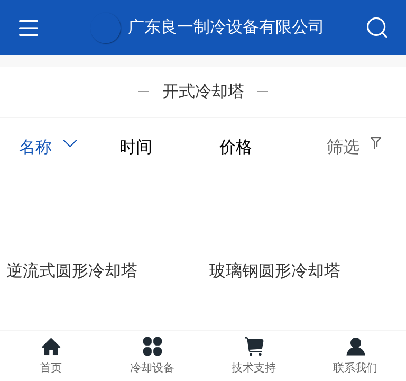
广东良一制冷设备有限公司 (226, 26)
